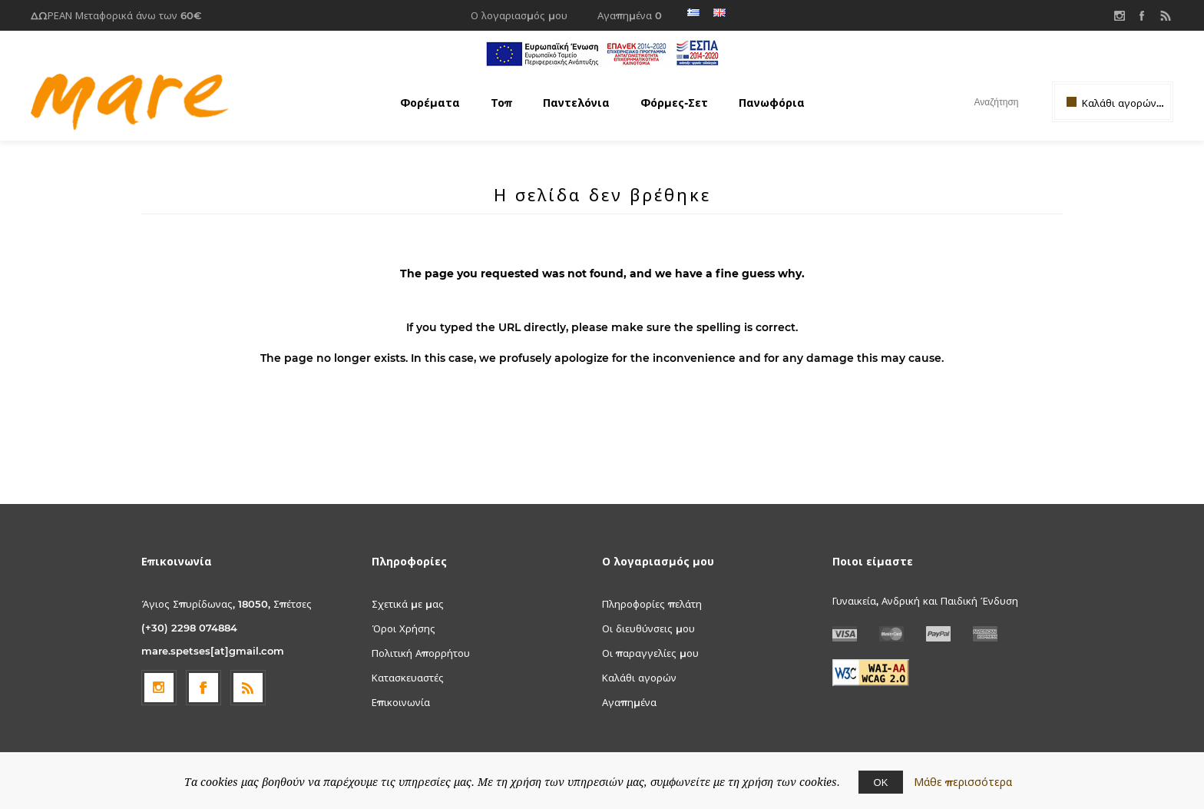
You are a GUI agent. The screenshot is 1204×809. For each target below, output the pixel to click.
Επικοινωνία (401, 702)
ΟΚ (881, 782)
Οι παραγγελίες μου (650, 653)
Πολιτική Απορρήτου (421, 653)
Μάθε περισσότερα (963, 782)
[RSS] (248, 687)
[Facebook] (203, 687)
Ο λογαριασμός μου (519, 15)
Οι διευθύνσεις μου (648, 628)
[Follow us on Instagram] (159, 687)
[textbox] (982, 101)
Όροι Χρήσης (403, 628)
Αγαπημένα (629, 702)
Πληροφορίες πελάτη (652, 604)
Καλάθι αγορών (639, 677)
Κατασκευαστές (408, 677)
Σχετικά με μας (408, 604)
